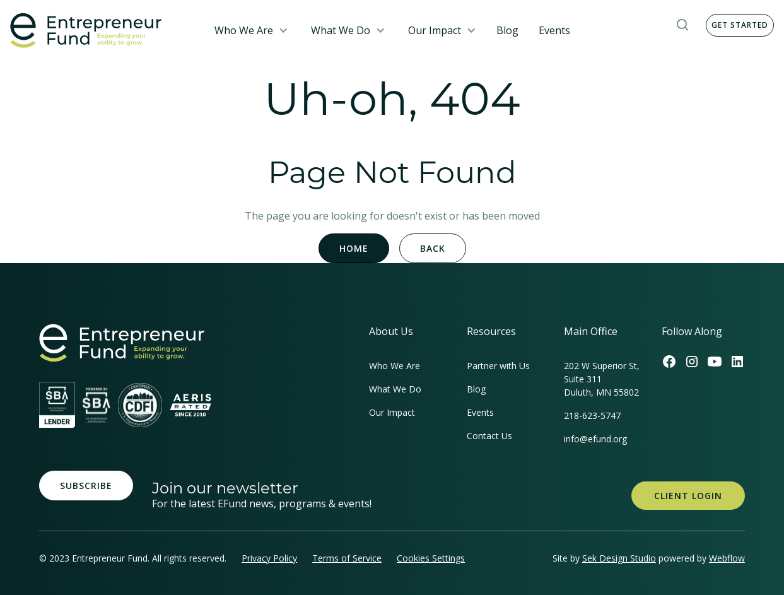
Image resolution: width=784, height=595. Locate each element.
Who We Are (243, 30)
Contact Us (489, 436)
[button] (251, 30)
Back (432, 248)
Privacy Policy (269, 558)
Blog (507, 30)
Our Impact (434, 30)
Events (554, 30)
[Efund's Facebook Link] (669, 361)
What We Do (340, 30)
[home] (102, 31)
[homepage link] (121, 343)
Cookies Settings (431, 558)
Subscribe (86, 486)
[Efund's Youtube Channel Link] (714, 361)
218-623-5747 (592, 415)
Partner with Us (498, 366)
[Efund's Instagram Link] (691, 361)
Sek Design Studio (619, 558)
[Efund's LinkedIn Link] (737, 361)
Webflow (727, 558)
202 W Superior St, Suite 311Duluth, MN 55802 (602, 379)
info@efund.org (595, 439)
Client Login (688, 496)
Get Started (739, 25)
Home (353, 248)
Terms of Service (347, 558)
